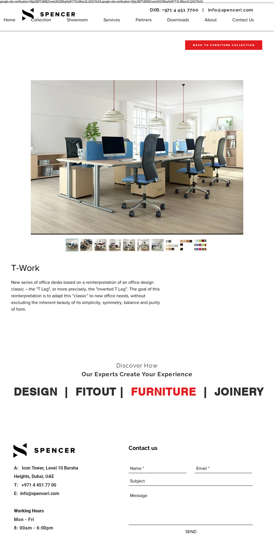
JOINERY (239, 391)
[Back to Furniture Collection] (223, 45)
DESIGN (35, 391)
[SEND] (191, 532)
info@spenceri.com (231, 10)
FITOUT (95, 391)
